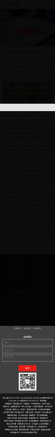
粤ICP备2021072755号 (11, 398)
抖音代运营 (46, 403)
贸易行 (23, 409)
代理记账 (26, 403)
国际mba (16, 409)
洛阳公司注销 (12, 418)
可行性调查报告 (42, 415)
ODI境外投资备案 (44, 409)
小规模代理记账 (38, 406)
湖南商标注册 (12, 415)
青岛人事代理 (11, 423)
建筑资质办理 (31, 409)
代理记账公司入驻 (23, 423)
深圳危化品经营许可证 (29, 432)
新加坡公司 (44, 418)
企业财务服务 (44, 423)
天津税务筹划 (36, 403)
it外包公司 (48, 406)
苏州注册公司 (47, 412)
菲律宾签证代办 (45, 421)
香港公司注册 (23, 418)
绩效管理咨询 (34, 421)
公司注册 (8, 409)
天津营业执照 (13, 426)
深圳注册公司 (19, 412)
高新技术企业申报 (11, 429)
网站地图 (43, 400)
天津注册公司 (31, 426)
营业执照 (22, 426)
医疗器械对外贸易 (21, 421)
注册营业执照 (45, 429)
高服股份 (32, 415)
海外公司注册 (26, 406)
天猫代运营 (29, 412)
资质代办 (6, 406)
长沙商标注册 (23, 415)
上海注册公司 (42, 426)
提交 (28, 368)
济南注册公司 (17, 403)
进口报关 (37, 412)
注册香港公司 (15, 406)
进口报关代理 (8, 412)
